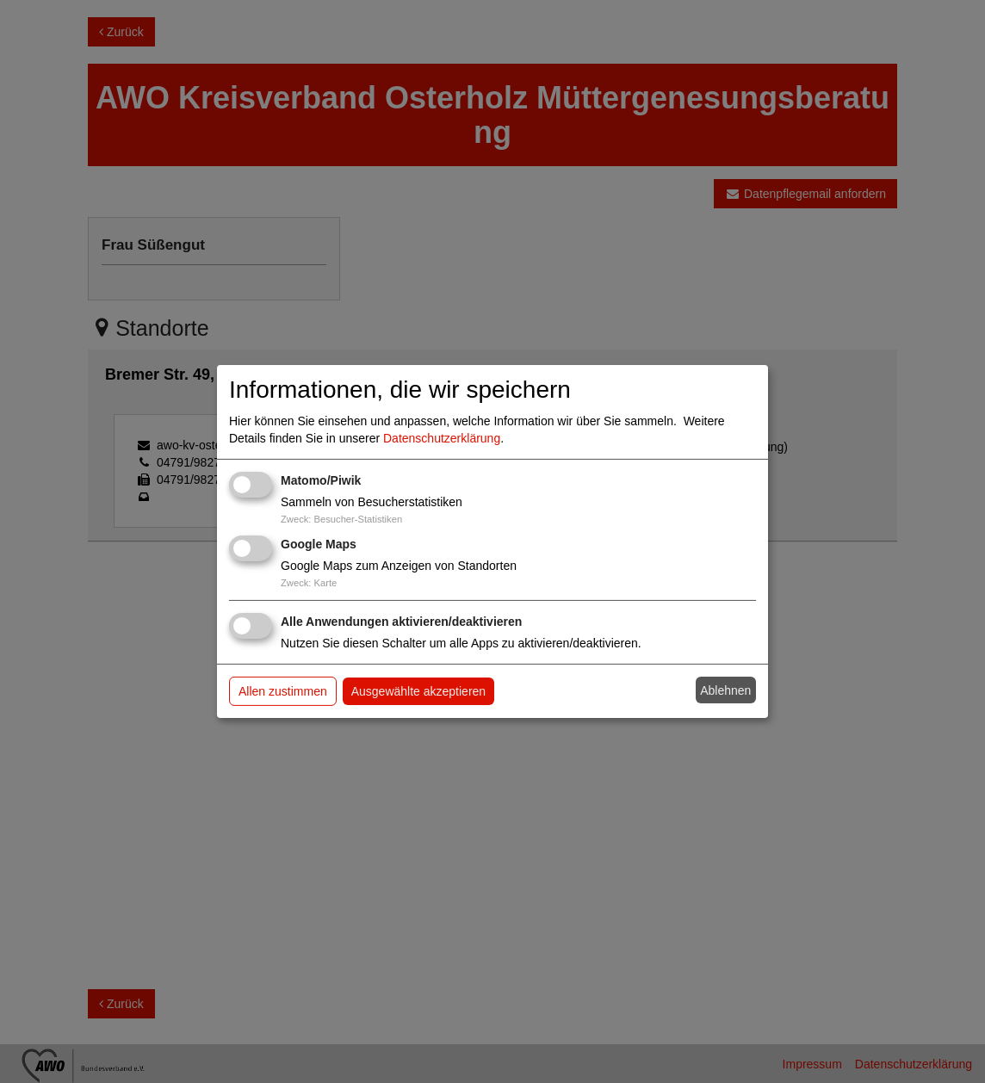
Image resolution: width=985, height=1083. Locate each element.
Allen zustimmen (283, 691)
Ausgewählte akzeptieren (418, 691)
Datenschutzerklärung (441, 438)
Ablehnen (725, 690)
